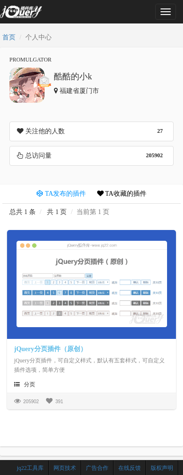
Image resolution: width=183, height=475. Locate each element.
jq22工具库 (30, 468)
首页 (8, 37)
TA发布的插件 (61, 193)
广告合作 (97, 468)
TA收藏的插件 (121, 193)
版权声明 (162, 468)
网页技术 (64, 468)
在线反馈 (129, 468)
